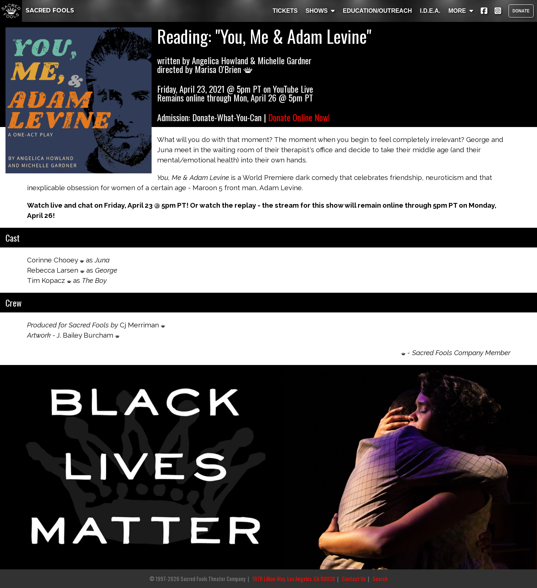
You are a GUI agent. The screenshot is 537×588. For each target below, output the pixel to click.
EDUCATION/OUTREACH (377, 11)
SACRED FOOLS (37, 10)
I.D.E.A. (430, 11)
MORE (461, 11)
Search (380, 579)
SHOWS (320, 11)
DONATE (521, 11)
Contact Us (354, 579)
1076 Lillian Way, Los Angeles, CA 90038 (293, 579)
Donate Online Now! (299, 117)
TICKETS (285, 11)
